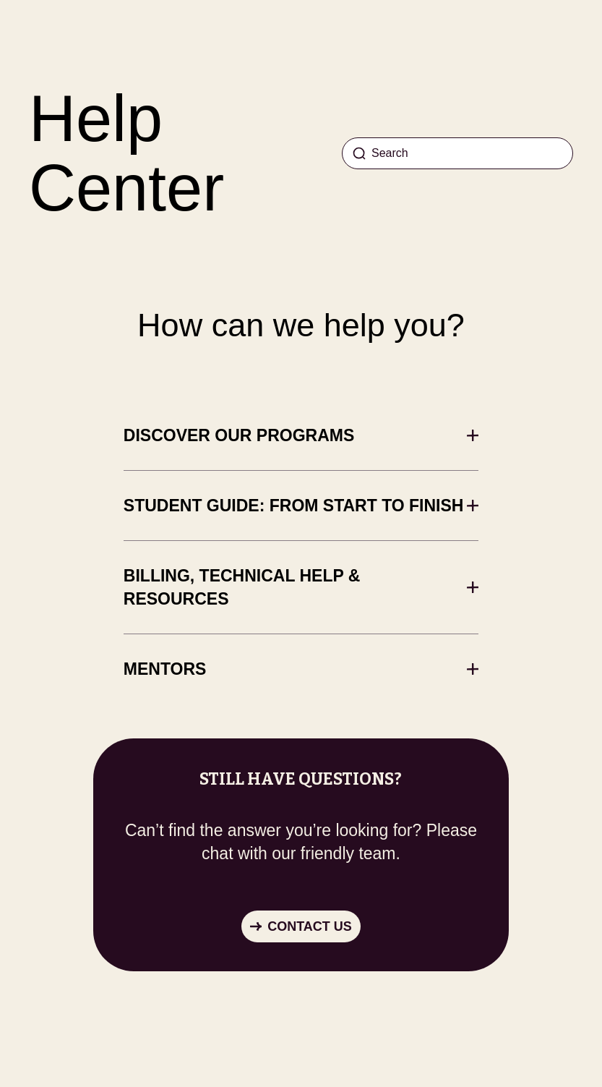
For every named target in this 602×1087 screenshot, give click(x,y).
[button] (301, 926)
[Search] (457, 153)
